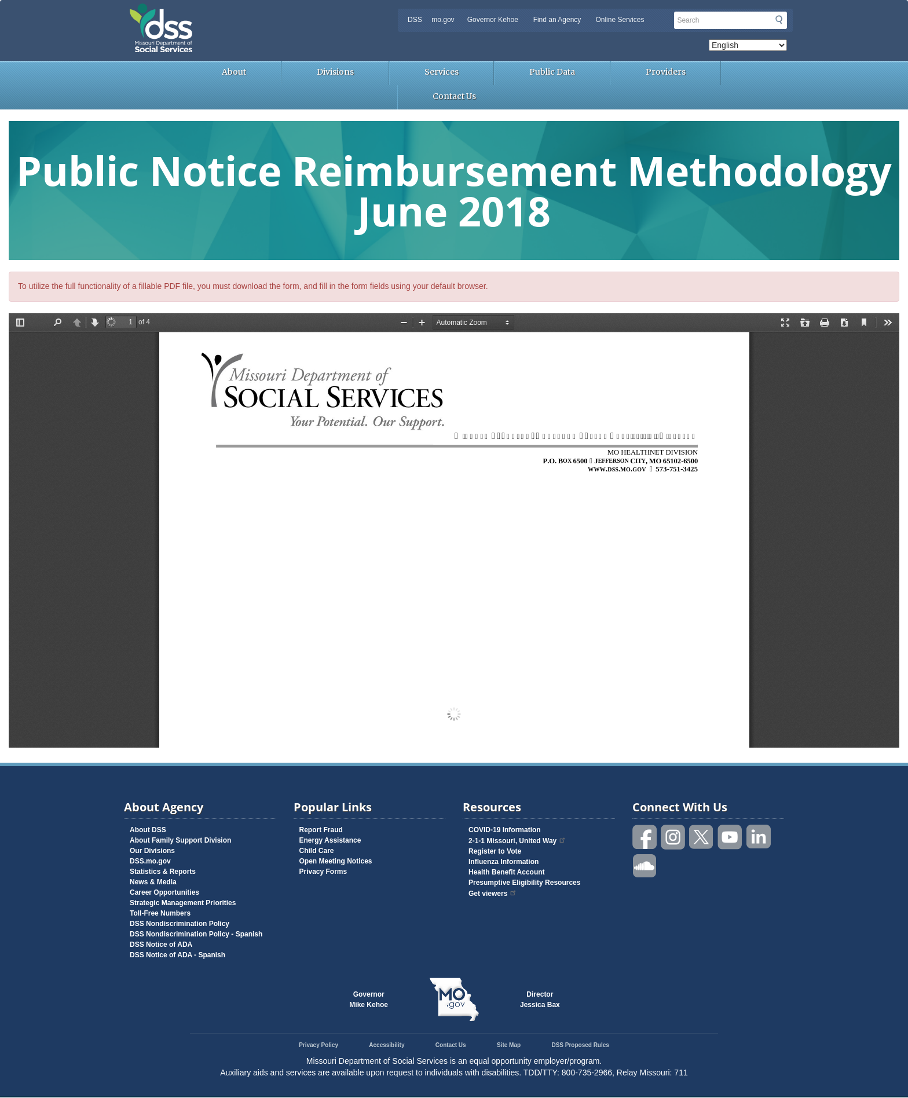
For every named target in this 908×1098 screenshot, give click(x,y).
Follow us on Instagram (673, 837)
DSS (415, 20)
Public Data (552, 72)
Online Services (619, 20)
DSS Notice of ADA (161, 944)
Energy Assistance (330, 840)
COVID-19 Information (504, 830)
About (234, 72)
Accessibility (386, 1045)
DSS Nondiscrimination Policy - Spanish (196, 934)
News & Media (153, 882)
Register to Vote (494, 851)
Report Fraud (321, 830)
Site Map (509, 1045)
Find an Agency (557, 20)
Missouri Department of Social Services (243, 12)
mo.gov (442, 20)
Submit (778, 19)
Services (441, 72)
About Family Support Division (180, 840)
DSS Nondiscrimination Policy (179, 924)
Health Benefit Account (506, 872)
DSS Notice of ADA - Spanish (177, 955)
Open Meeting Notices (335, 861)
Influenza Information (503, 862)
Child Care (316, 851)
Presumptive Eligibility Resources (524, 883)
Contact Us (454, 96)
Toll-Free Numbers (160, 913)
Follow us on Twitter (702, 837)
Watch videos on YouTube (730, 837)
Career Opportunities (164, 892)
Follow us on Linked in (758, 837)
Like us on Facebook (645, 837)
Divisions (335, 72)
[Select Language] (748, 45)
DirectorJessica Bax (540, 999)
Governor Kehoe (492, 20)
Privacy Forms (323, 872)
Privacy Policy (318, 1045)
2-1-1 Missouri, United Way (517, 841)
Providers (666, 72)
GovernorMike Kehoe (368, 999)
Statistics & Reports (163, 872)
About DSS (148, 830)
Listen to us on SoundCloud (645, 864)
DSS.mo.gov (150, 861)
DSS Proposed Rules (580, 1045)
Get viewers (492, 894)
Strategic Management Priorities (183, 903)
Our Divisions (152, 851)
